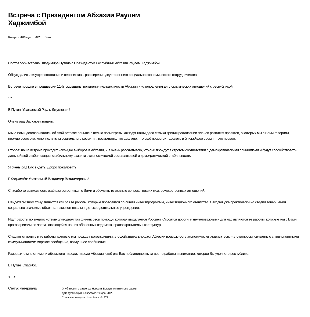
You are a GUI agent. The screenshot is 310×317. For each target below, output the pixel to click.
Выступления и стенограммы (120, 288)
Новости (97, 288)
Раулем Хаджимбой (144, 63)
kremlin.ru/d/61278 (97, 297)
